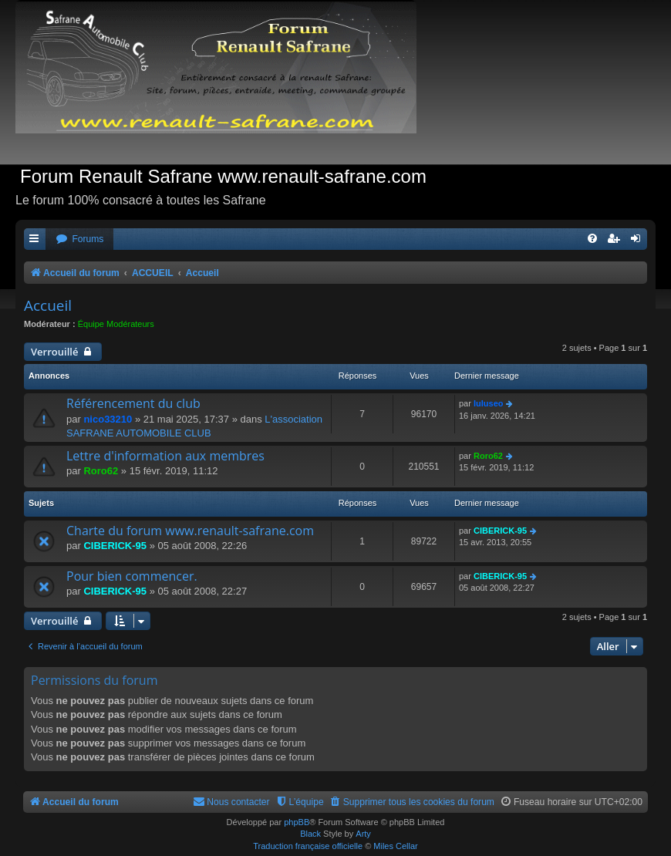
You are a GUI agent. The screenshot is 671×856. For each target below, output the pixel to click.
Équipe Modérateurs (116, 324)
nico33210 (107, 419)
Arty (363, 833)
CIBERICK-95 (115, 545)
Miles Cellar (395, 846)
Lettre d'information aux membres (165, 455)
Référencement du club (133, 403)
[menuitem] (79, 239)
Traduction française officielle (307, 846)
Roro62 (100, 471)
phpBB (296, 822)
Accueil (48, 305)
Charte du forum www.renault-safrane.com (190, 530)
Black (310, 833)
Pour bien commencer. (131, 576)
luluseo (489, 403)
